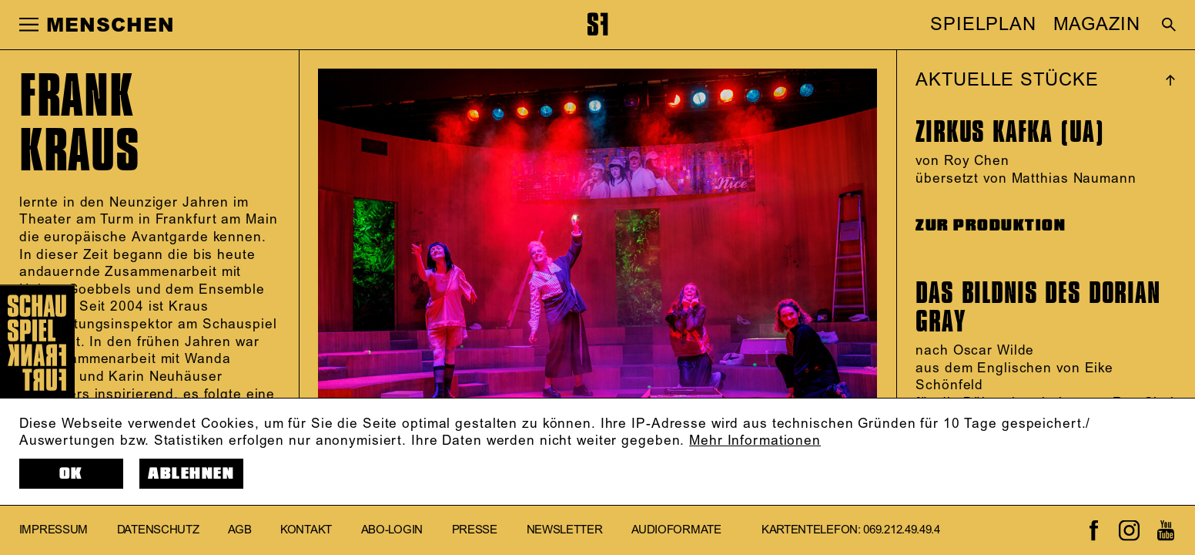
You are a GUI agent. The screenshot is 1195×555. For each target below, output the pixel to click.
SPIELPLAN (983, 24)
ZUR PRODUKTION (990, 225)
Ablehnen (191, 474)
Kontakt (306, 530)
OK (71, 474)
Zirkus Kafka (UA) (1009, 131)
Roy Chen (976, 161)
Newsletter (565, 530)
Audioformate (676, 530)
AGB (239, 530)
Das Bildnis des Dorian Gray (1037, 306)
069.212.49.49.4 (901, 530)
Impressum (53, 530)
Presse (474, 530)
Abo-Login (392, 530)
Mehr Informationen (755, 440)
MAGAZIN (1096, 24)
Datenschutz (158, 530)
